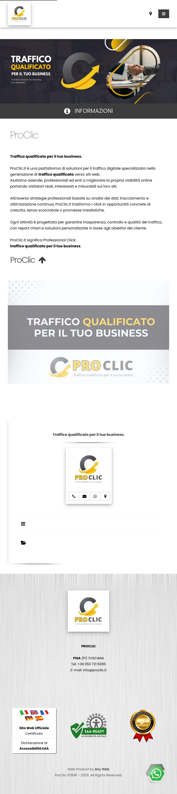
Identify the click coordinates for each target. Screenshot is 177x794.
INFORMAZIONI (88, 111)
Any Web (102, 769)
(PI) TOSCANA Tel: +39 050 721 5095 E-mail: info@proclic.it (88, 658)
